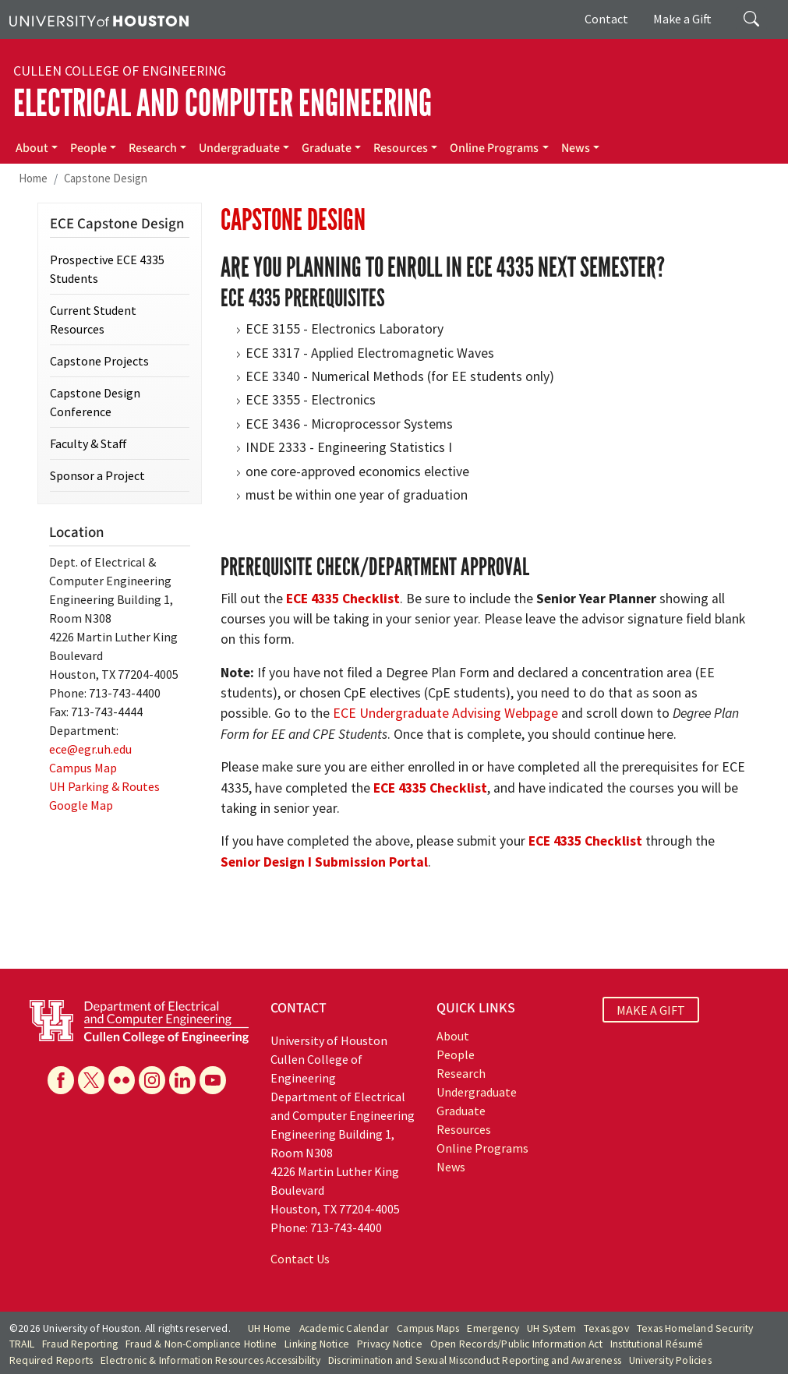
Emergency (493, 1328)
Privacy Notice (389, 1344)
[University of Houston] (99, 19)
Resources (400, 148)
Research (153, 148)
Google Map (81, 805)
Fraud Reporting (80, 1344)
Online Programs (494, 148)
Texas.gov (606, 1328)
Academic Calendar (344, 1328)
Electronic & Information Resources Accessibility (210, 1360)
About (32, 148)
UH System (551, 1328)
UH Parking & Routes (104, 786)
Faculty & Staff (88, 443)
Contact (606, 18)
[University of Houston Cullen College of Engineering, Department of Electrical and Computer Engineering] (139, 1020)
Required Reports (51, 1360)
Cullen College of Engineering (119, 70)
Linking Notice (316, 1344)
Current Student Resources (93, 319)
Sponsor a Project (97, 475)
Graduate (327, 148)
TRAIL (21, 1344)
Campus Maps (428, 1328)
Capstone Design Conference (95, 402)
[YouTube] (213, 1080)
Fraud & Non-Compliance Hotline (201, 1344)
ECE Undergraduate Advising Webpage (445, 713)
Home (33, 178)
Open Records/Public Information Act (516, 1344)
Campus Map (83, 767)
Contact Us (300, 1258)
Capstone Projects (99, 361)
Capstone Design (105, 178)
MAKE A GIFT (651, 1010)
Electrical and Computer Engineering (222, 103)
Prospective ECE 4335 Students (107, 269)
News (575, 148)
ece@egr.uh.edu (90, 749)
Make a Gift (682, 18)
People (88, 148)
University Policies (670, 1360)
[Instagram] (152, 1080)
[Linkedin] (182, 1080)
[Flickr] (121, 1080)
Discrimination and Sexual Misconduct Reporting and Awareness (474, 1360)
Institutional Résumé (656, 1344)
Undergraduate (239, 148)
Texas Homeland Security (695, 1328)
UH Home (269, 1328)
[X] (91, 1080)
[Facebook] (61, 1080)
